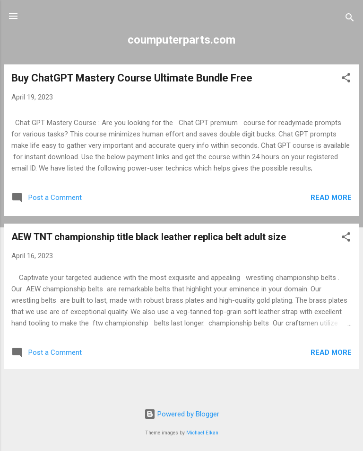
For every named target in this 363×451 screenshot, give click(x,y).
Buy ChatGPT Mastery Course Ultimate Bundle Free (131, 78)
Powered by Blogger (181, 414)
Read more (331, 197)
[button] (346, 79)
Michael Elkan (202, 433)
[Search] (349, 19)
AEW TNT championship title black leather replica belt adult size (148, 237)
